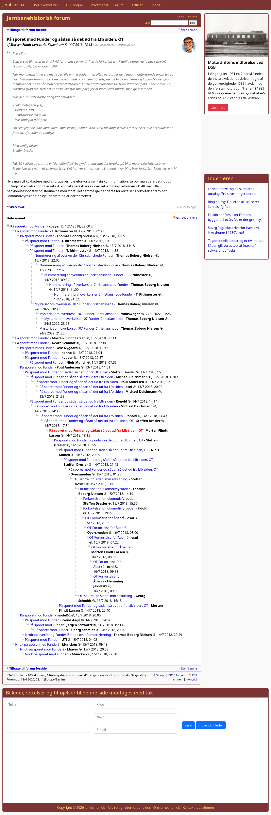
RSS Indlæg (178, 675)
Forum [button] (118, 5)
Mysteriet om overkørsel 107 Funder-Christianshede (74, 304)
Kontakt (191, 679)
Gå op (160, 675)
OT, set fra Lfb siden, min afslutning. (100, 479)
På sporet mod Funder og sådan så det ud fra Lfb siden (66, 372)
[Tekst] (47, 717)
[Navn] (135, 717)
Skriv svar (16, 207)
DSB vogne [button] (75, 5)
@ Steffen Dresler (125, 45)
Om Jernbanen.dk (166, 807)
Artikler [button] (137, 5)
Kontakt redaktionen (198, 807)
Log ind (181, 16)
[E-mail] (135, 730)
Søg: (147, 23)
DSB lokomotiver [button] (46, 5)
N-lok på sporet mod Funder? (37, 644)
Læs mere (217, 107)
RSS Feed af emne (186, 217)
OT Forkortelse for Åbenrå (104, 518)
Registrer (192, 16)
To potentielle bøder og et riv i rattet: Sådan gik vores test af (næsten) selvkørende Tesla (236, 245)
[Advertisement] (236, 143)
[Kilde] (135, 704)
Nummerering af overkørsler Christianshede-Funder (74, 255)
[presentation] (212, 709)
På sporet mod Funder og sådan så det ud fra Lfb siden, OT (89, 421)
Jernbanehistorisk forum (38, 17)
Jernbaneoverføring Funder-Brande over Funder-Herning (68, 634)
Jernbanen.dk (15, 4)
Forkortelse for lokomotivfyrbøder (104, 489)
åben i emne (189, 30)
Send (188, 725)
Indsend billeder (210, 725)
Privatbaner (100, 5)
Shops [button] (156, 5)
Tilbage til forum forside (28, 30)
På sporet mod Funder (28, 226)
